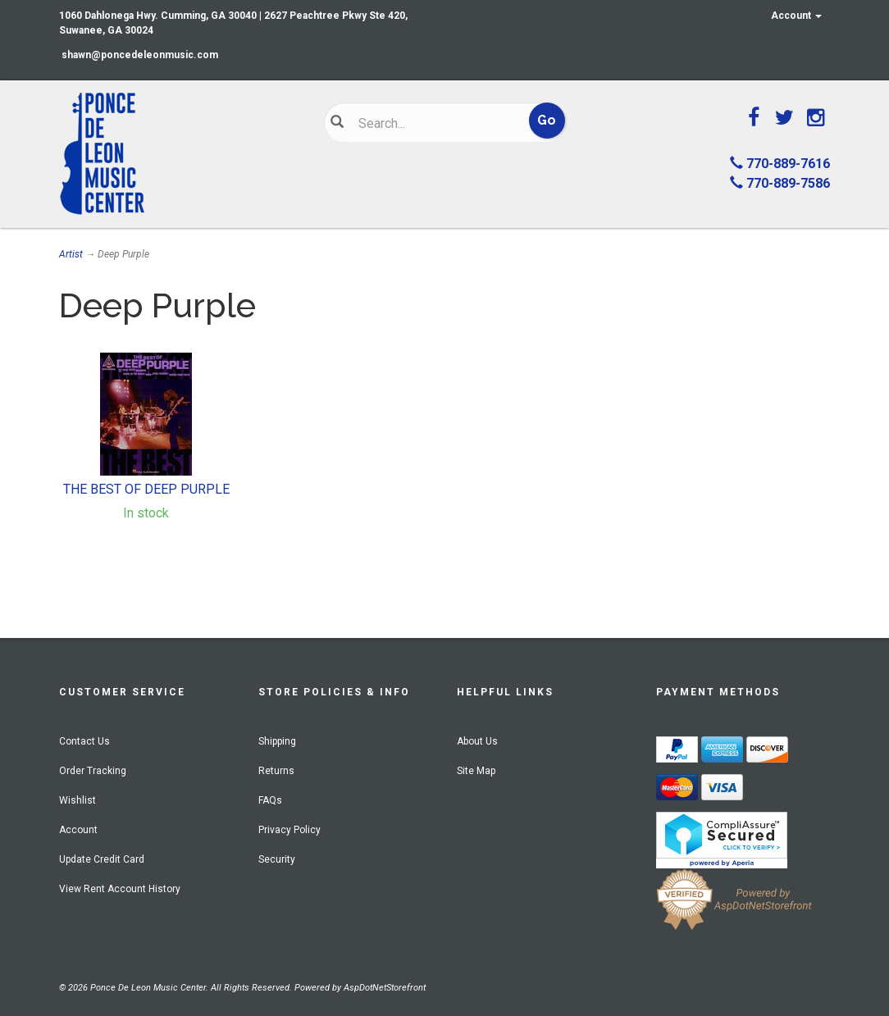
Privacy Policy (289, 830)
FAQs (270, 800)
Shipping (277, 741)
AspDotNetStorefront (385, 987)
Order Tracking (92, 771)
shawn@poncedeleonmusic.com (140, 55)
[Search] (435, 123)
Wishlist (77, 800)
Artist (71, 254)
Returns (276, 771)
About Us (477, 741)
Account (796, 15)
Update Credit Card (101, 859)
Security (276, 859)
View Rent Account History (119, 889)
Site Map (476, 771)
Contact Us (84, 741)
